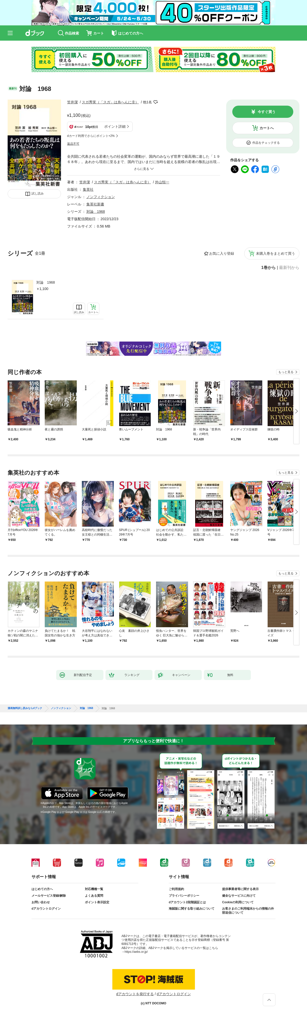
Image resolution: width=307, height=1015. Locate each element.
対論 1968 (45, 282)
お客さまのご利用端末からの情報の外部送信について (248, 910)
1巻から (268, 268)
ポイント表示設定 (97, 902)
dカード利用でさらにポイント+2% (91, 136)
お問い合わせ (41, 902)
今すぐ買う (266, 112)
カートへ (266, 128)
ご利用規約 (176, 889)
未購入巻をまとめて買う (275, 253)
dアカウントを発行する (135, 994)
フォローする (155, 102)
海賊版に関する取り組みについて (191, 908)
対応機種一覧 (94, 889)
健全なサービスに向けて (239, 895)
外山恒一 (162, 182)
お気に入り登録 (221, 253)
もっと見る (286, 372)
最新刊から (289, 268)
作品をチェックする (266, 142)
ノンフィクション (100, 197)
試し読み (38, 193)
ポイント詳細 (115, 126)
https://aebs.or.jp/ (136, 952)
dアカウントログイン (46, 908)
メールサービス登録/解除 (49, 895)
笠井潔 (72, 102)
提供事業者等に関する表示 (240, 889)
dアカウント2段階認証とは (187, 902)
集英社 (88, 189)
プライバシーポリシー (184, 895)
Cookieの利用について (238, 902)
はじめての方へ (42, 889)
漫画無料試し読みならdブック (25, 708)
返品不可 (73, 144)
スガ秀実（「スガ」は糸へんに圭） (110, 102)
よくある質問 (94, 895)
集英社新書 (95, 204)
